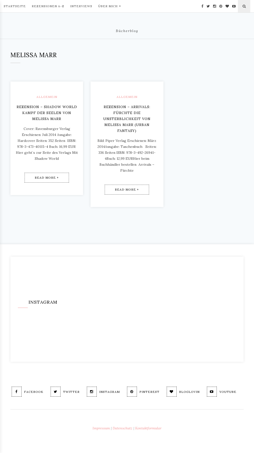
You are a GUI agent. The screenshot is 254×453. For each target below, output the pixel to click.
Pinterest (143, 392)
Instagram (103, 392)
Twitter (65, 392)
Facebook (27, 392)
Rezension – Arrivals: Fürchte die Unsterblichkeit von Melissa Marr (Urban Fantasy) (127, 119)
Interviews (81, 6)
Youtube (221, 392)
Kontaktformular (148, 428)
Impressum (101, 428)
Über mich (109, 5)
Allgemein (46, 97)
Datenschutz (122, 428)
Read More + (47, 177)
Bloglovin (183, 392)
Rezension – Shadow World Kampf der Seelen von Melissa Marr (47, 113)
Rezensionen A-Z (48, 6)
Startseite (15, 6)
